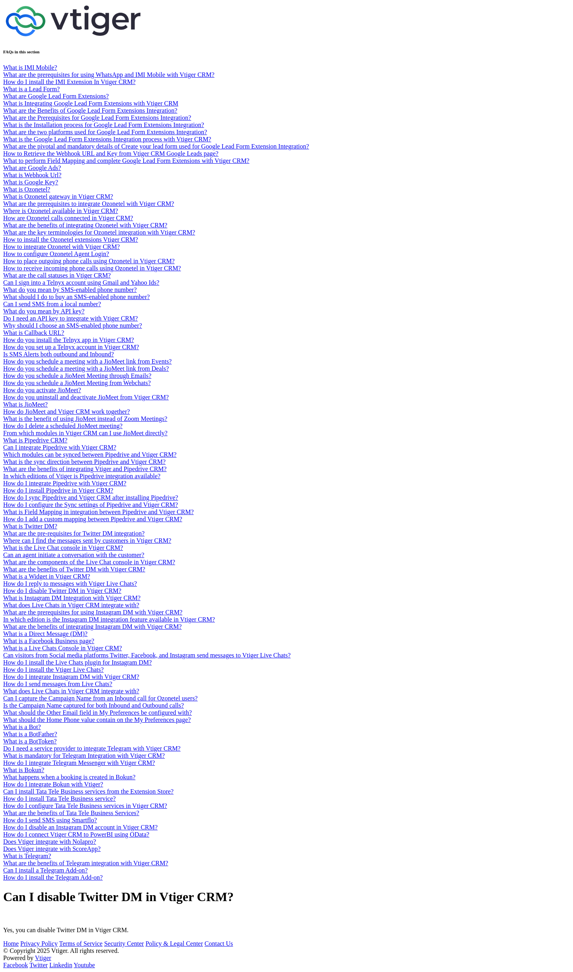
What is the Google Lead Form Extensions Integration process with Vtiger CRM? (107, 139)
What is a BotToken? (30, 741)
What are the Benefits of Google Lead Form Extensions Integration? (90, 110)
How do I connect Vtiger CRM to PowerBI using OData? (76, 834)
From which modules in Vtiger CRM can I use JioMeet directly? (85, 433)
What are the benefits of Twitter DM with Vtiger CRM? (74, 569)
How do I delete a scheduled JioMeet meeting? (63, 425)
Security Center (124, 943)
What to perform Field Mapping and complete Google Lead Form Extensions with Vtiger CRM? (126, 160)
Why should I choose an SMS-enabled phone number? (72, 325)
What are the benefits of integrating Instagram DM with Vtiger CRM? (92, 626)
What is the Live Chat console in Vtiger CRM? (63, 547)
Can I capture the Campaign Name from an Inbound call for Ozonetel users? (100, 698)
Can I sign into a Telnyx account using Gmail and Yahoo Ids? (81, 282)
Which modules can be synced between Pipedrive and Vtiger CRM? (90, 454)
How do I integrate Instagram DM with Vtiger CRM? (71, 676)
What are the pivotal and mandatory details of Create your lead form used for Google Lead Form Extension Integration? (156, 146)
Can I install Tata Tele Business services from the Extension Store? (88, 791)
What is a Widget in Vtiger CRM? (46, 576)
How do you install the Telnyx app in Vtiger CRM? (68, 339)
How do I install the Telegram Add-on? (53, 877)
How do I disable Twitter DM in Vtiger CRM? (62, 590)
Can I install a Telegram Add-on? (45, 870)
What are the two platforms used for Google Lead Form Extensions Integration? (105, 132)
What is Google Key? (30, 182)
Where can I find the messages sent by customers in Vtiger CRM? (87, 540)
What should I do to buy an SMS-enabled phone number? (76, 296)
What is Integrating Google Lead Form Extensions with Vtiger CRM (90, 103)
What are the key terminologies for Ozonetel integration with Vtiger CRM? (99, 232)
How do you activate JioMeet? (42, 390)
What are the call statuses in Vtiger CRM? (57, 275)
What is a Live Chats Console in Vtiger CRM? (62, 648)
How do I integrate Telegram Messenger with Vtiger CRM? (79, 762)
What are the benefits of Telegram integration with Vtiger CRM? (85, 863)
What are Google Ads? (32, 167)
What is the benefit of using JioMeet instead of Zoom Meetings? (85, 418)
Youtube (84, 965)
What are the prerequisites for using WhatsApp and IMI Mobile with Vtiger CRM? (108, 74)
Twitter (38, 965)
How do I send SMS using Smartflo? (50, 820)
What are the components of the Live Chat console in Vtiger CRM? (89, 562)
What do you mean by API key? (43, 311)
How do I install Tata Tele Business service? (59, 798)
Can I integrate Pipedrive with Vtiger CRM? (59, 447)
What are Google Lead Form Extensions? (56, 96)
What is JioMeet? (25, 404)
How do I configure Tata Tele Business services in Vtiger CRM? (85, 805)
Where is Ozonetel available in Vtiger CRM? (60, 210)
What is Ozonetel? (26, 189)
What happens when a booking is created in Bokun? (69, 777)
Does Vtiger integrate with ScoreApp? (52, 848)
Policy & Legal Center (174, 943)
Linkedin (60, 965)
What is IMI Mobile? (30, 67)
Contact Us (219, 943)
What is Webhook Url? (32, 175)
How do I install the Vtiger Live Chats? (53, 669)
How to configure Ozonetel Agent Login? (56, 253)
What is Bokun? (23, 770)
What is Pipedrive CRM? (35, 440)
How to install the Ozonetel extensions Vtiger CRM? (70, 239)
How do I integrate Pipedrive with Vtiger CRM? (64, 483)
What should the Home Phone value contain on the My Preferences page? (97, 719)
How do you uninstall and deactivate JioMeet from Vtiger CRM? (86, 397)
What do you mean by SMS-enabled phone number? (69, 289)
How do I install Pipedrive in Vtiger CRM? (58, 490)
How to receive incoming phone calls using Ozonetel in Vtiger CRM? (92, 268)
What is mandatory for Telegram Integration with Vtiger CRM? (84, 755)
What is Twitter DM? (30, 526)
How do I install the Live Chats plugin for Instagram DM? (77, 662)
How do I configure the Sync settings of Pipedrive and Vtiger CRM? (90, 504)
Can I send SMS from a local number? (52, 304)
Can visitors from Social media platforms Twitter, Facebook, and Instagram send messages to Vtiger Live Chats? (146, 655)
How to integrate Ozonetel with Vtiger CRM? (61, 246)
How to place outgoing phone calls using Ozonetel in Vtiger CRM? (89, 261)
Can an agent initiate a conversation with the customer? (73, 555)
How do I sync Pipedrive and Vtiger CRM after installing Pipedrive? (90, 497)
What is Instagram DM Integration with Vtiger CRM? (71, 598)
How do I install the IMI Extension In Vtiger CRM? (69, 81)
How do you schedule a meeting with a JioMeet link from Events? (87, 361)
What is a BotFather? (30, 734)
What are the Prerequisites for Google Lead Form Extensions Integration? (97, 117)
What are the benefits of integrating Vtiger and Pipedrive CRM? (85, 468)
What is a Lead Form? (31, 89)
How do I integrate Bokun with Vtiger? (53, 784)
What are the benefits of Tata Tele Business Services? (71, 813)
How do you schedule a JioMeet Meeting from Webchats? (77, 382)
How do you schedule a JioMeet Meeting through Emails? (77, 375)
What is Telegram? (27, 856)
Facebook (15, 965)
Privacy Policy (39, 943)
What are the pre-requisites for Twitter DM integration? (73, 533)
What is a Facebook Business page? (48, 641)
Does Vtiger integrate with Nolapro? (49, 841)
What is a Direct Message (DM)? (45, 633)
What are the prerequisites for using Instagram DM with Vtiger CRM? (92, 612)
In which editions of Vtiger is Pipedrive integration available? (81, 476)
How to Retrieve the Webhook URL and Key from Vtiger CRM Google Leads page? (110, 153)
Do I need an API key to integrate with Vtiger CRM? (70, 318)
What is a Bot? (22, 727)
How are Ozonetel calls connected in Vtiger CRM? (68, 218)
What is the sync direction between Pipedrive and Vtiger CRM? (84, 461)
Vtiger (43, 957)
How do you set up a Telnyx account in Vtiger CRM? (71, 347)
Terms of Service (81, 943)
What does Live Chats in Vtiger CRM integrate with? (71, 605)
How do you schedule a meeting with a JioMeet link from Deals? (86, 368)
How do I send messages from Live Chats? (57, 684)
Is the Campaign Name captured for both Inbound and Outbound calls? (93, 705)
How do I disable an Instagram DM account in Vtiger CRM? (80, 827)
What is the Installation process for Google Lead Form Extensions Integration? (103, 124)
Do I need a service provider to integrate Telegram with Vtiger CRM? (92, 748)
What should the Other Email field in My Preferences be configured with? (97, 712)
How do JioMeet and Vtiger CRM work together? (66, 411)
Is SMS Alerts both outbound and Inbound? (58, 354)
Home (11, 943)
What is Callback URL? (33, 332)
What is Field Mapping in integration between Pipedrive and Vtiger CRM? (98, 511)
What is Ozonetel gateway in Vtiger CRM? (58, 196)
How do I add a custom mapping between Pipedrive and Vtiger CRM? (92, 519)
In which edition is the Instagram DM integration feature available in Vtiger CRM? (109, 619)
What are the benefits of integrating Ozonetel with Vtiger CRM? (85, 225)
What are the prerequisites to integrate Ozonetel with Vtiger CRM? (88, 203)
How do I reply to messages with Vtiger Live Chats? (70, 583)
